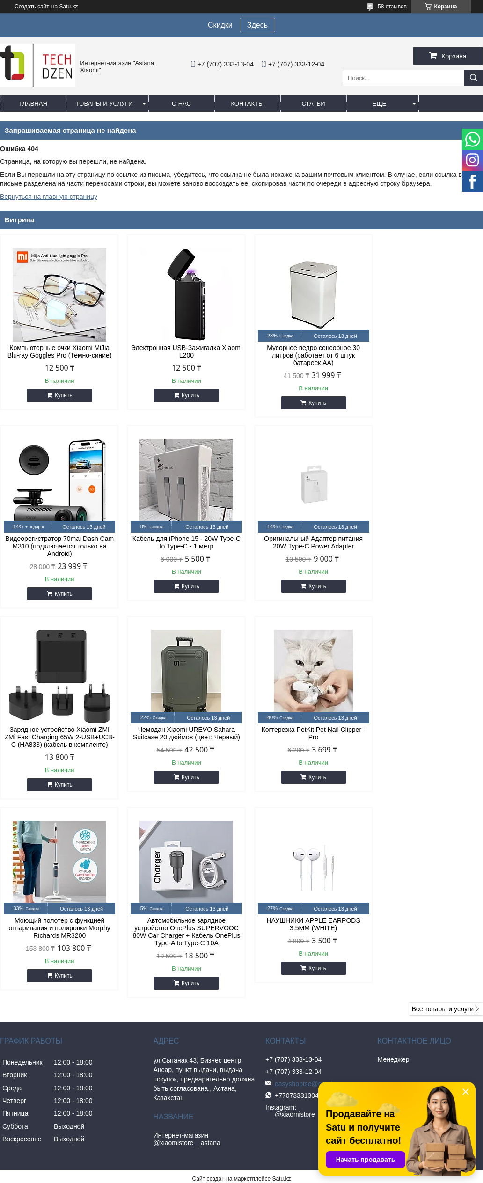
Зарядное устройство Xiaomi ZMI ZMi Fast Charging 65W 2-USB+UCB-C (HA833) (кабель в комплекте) (303, 550)
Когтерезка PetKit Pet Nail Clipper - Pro (58, 740)
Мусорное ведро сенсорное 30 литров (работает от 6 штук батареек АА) (303, 355)
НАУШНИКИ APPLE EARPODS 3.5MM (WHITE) (425, 740)
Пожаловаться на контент (296, 1003)
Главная (33, 103)
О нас (181, 103)
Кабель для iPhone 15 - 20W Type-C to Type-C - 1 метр (57, 542)
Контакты (247, 103)
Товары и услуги (104, 103)
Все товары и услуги (442, 825)
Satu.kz (281, 995)
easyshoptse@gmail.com (307, 900)
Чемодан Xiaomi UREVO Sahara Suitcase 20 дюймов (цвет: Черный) (425, 542)
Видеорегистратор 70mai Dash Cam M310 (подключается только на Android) (425, 355)
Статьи (313, 103)
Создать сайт (32, 6)
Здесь (257, 25)
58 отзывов (392, 6)
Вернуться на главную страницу (48, 196)
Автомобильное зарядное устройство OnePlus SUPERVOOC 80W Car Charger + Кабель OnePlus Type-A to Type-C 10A (303, 748)
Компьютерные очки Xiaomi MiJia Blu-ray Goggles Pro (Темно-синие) (57, 351)
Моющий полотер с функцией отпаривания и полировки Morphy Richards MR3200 (180, 744)
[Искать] (473, 78)
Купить (61, 395)
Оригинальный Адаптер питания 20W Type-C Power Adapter (180, 542)
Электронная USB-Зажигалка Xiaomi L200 (180, 351)
